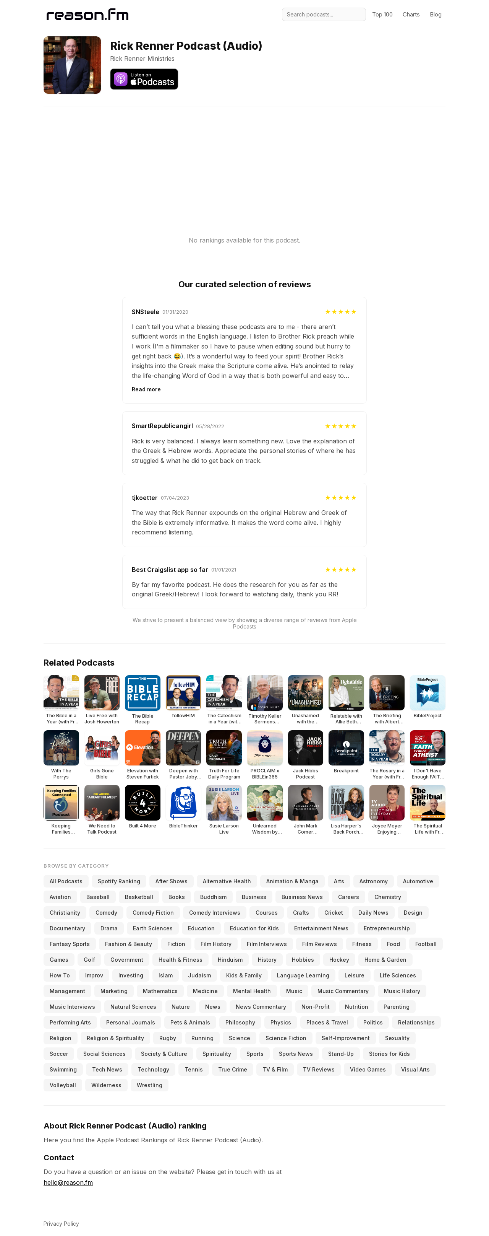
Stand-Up (341, 1053)
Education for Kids (254, 928)
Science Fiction (286, 1038)
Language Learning (303, 975)
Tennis (194, 1069)
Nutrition (356, 1006)
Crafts (301, 912)
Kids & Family (244, 975)
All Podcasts (66, 881)
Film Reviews (319, 944)
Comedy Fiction (153, 912)
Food (393, 944)
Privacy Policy (61, 1223)
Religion (60, 1038)
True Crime (232, 1069)
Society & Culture (164, 1053)
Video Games (368, 1069)
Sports (255, 1053)
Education (201, 928)
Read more (146, 389)
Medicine (205, 991)
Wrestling (149, 1085)
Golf (89, 959)
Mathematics (160, 991)
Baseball (98, 897)
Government (126, 959)
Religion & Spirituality (115, 1038)
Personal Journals (130, 1022)
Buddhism (213, 897)
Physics (280, 1022)
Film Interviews (267, 944)
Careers (348, 897)
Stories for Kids (389, 1053)
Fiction (176, 944)
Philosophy (240, 1022)
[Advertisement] (244, 159)
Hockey (339, 959)
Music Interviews (72, 1006)
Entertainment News (321, 928)
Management (67, 991)
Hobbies (303, 959)
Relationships (416, 1022)
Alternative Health (227, 881)
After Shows (171, 881)
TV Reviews (319, 1069)
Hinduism (230, 959)
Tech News (107, 1069)
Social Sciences (104, 1053)
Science (239, 1038)
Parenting (397, 1006)
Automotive (418, 881)
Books (176, 897)
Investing (130, 975)
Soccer (59, 1053)
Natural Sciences (133, 1006)
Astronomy (373, 881)
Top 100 (382, 14)
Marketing (114, 991)
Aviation (60, 897)
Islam (166, 975)
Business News (302, 897)
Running (202, 1038)
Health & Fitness (180, 959)
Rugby (167, 1038)
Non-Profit (315, 1006)
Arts (339, 881)
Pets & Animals (190, 1022)
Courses (267, 912)
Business (254, 897)
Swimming (63, 1069)
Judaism (199, 975)
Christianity (65, 912)
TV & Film (275, 1069)
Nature (181, 1006)
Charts (411, 14)
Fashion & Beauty (128, 944)
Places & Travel (327, 1022)
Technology (153, 1069)
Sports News (296, 1053)
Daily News (373, 912)
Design (413, 912)
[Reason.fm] (87, 14)
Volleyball (63, 1085)
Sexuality (397, 1038)
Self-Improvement (346, 1038)
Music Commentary (343, 991)
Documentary (67, 928)
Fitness (362, 944)
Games (59, 959)
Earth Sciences (153, 928)
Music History (402, 991)
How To (60, 975)
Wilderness (106, 1085)
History (267, 959)
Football (426, 944)
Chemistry (387, 897)
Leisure (354, 975)
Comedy (106, 912)
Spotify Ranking (119, 881)
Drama (109, 928)
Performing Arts (70, 1022)
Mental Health (252, 991)
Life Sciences (398, 975)
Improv (94, 975)
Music (294, 991)
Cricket (333, 912)
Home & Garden (385, 959)
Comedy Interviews (214, 912)
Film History (216, 944)
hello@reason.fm (68, 1182)
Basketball (139, 897)
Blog (436, 14)
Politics (373, 1022)
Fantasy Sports (70, 944)
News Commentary (261, 1006)
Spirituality (216, 1053)
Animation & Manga (292, 881)
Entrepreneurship (387, 928)
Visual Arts (415, 1069)
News (212, 1006)
